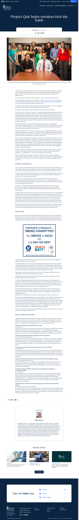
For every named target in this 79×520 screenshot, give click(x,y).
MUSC (3, 1)
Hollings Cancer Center (55, 1)
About (35, 508)
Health (12, 1)
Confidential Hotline (51, 508)
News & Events (50, 5)
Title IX (59, 518)
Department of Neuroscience (49, 298)
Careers (63, 1)
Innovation (70, 5)
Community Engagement (61, 5)
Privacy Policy (54, 518)
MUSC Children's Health (45, 1)
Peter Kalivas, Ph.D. (25, 298)
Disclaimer (49, 518)
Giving (67, 1)
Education (7, 1)
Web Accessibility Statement (66, 518)
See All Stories (39, 472)
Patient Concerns (63, 509)
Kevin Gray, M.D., (48, 100)
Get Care (49, 509)
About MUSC (42, 5)
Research (17, 1)
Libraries (62, 508)
